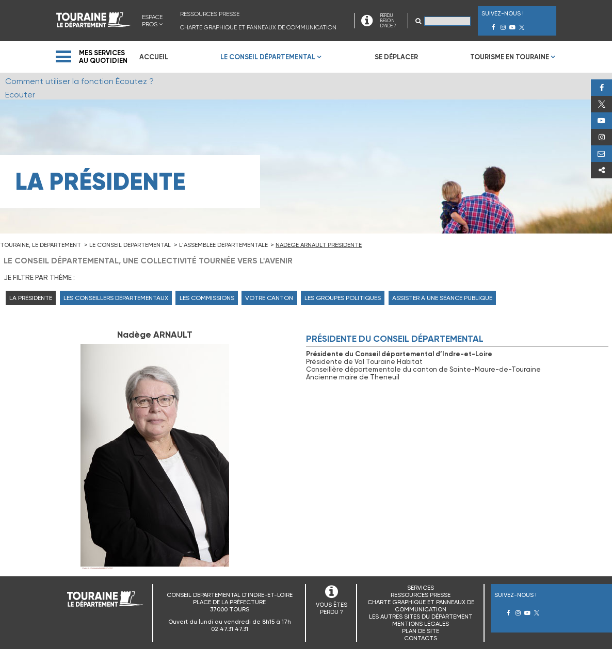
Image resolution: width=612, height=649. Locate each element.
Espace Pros (152, 20)
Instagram (601, 137)
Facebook (601, 87)
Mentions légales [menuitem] (420, 623)
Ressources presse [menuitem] (209, 14)
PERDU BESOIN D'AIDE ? (388, 20)
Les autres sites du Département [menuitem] (421, 616)
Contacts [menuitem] (420, 638)
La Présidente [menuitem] (30, 298)
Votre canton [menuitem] (269, 298)
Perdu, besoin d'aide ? (601, 153)
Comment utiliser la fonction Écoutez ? (79, 81)
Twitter (601, 104)
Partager (601, 170)
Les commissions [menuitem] (207, 298)
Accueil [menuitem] (153, 57)
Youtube (601, 120)
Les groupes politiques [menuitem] (342, 298)
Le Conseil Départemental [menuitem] (267, 57)
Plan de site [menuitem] (420, 631)
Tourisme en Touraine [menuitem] (509, 57)
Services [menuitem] (420, 587)
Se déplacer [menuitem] (396, 57)
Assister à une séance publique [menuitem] (442, 298)
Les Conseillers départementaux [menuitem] (115, 298)
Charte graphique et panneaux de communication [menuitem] (258, 27)
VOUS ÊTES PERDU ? (331, 608)
